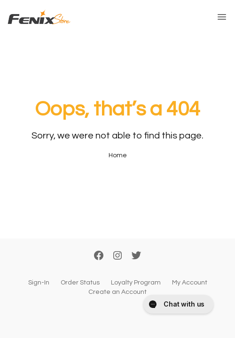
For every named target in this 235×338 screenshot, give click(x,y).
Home (118, 155)
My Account (189, 282)
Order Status (80, 282)
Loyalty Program (136, 282)
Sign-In (38, 282)
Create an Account (117, 292)
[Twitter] (136, 256)
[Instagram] (117, 256)
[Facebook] (98, 256)
